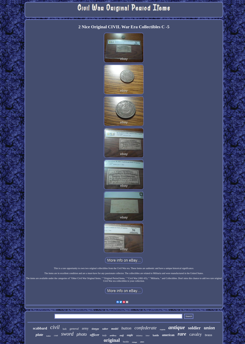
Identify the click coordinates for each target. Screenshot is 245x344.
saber (105, 328)
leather (48, 336)
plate (39, 335)
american (168, 335)
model (114, 328)
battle (156, 335)
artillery (113, 335)
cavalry (195, 334)
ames (142, 342)
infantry (139, 335)
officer (94, 335)
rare (182, 334)
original (112, 340)
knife (104, 335)
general (74, 328)
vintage (134, 342)
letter (148, 335)
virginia (162, 329)
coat (56, 335)
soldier (194, 327)
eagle (130, 335)
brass (208, 335)
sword (67, 334)
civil (55, 327)
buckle (126, 342)
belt (65, 329)
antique (176, 327)
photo (82, 334)
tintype (95, 328)
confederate (146, 327)
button (126, 328)
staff (122, 335)
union (209, 327)
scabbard (40, 328)
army (85, 328)
